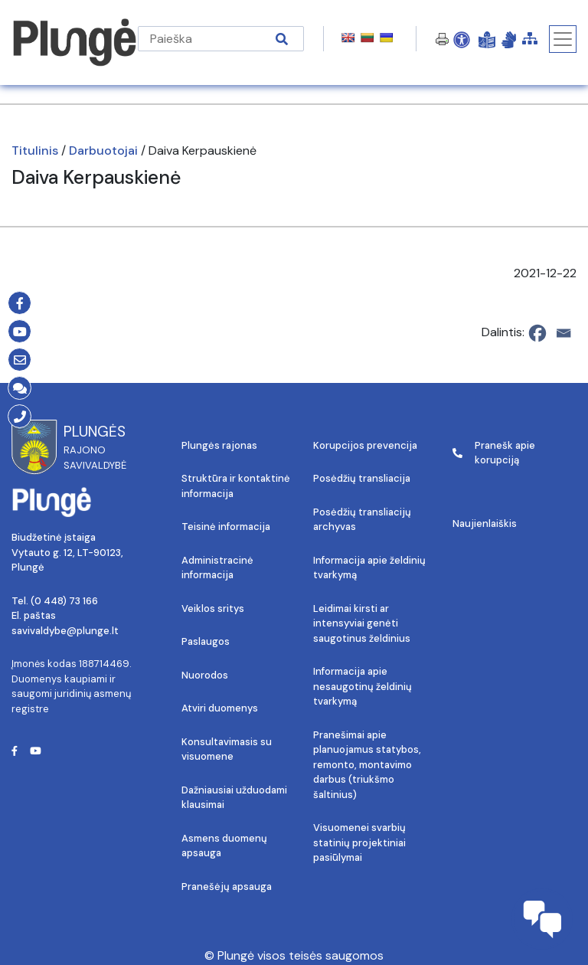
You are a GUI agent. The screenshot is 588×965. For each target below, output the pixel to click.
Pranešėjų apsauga (226, 886)
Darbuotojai (103, 150)
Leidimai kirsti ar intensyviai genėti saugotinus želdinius (361, 623)
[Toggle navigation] (563, 39)
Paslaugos (205, 641)
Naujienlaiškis (484, 523)
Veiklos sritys (212, 608)
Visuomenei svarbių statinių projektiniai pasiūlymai (359, 842)
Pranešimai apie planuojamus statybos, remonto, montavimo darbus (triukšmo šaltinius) (367, 764)
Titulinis (34, 150)
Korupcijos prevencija (365, 445)
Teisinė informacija (225, 526)
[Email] (563, 333)
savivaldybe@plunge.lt (65, 630)
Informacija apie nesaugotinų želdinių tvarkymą (362, 686)
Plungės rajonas (219, 445)
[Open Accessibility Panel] (462, 39)
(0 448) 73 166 (64, 600)
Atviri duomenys (219, 708)
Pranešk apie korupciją (493, 453)
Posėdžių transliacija (361, 478)
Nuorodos (204, 675)
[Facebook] (537, 333)
